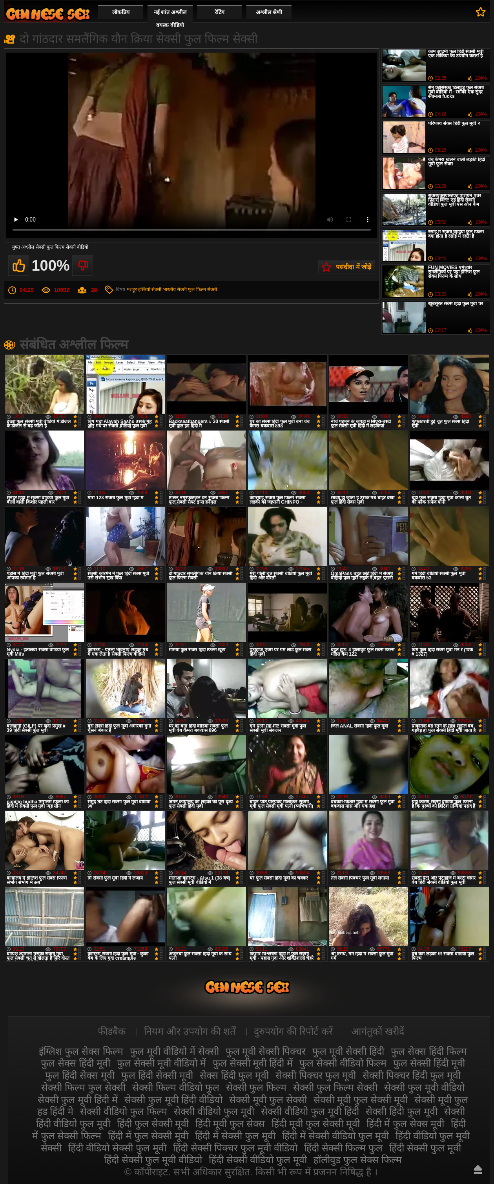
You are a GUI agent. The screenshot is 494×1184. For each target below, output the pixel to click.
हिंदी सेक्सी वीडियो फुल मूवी (258, 1159)
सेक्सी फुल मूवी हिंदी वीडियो (173, 1099)
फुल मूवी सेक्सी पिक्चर (266, 1051)
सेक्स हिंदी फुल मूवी (234, 1075)
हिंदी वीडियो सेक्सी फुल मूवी (117, 1147)
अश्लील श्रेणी (269, 12)
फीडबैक (112, 1031)
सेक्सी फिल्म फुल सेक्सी (83, 1087)
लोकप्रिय (120, 12)
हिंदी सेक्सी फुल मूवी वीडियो (153, 1159)
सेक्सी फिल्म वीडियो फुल (175, 1087)
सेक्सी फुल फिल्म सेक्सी (197, 289)
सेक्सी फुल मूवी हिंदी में (78, 1099)
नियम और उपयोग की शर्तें (189, 1031)
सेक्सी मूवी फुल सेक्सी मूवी (361, 1099)
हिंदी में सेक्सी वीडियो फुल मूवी (335, 1135)
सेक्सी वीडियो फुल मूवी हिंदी (310, 1111)
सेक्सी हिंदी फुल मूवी (401, 1111)
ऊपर (478, 1169)
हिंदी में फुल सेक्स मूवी (405, 1123)
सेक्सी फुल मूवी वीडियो (424, 1087)
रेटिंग (219, 12)
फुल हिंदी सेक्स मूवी (80, 1075)
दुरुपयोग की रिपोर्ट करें (293, 1031)
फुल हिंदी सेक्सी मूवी (157, 1075)
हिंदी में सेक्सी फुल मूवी (235, 1135)
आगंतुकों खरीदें (377, 1031)
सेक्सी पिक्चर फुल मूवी (315, 1075)
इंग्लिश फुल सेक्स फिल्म (81, 1051)
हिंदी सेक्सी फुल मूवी (425, 1147)
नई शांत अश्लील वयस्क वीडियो (170, 18)
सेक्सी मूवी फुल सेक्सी (268, 1099)
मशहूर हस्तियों (138, 289)
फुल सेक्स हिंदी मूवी (75, 1063)
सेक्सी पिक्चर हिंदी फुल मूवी (412, 1075)
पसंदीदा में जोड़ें (353, 267)
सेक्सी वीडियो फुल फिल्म (123, 1111)
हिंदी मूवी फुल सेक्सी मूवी (316, 1123)
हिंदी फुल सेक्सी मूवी (153, 1123)
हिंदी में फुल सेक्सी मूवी (148, 1135)
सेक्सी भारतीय (163, 289)
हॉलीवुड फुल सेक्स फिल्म (358, 1159)
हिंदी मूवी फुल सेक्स (230, 1123)
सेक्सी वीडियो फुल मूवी (214, 1111)
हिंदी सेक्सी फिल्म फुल (343, 1147)
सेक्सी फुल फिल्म (256, 1087)
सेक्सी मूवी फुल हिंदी (48, 13)
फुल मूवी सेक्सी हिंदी (348, 1051)
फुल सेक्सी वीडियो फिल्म (342, 1063)
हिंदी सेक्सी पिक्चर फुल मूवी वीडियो (235, 1147)
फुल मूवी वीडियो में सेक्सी (174, 1051)
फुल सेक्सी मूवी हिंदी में (253, 1063)
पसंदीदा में (481, 11)
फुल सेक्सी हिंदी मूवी (429, 1063)
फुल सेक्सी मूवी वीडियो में (161, 1063)
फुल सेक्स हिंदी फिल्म (429, 1051)
